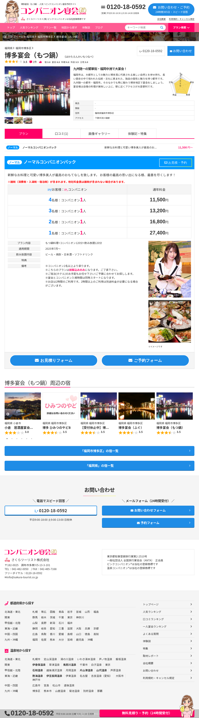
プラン (23, 133)
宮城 (78, 612)
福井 (69, 623)
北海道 (8, 612)
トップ (11, 27)
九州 (7, 639)
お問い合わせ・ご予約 (171, 9)
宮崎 (69, 639)
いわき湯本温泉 (86, 659)
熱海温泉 (37, 676)
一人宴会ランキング (155, 627)
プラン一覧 (49, 27)
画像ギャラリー (99, 133)
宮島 (46, 685)
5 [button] (26, 438)
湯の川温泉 (67, 659)
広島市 (36, 685)
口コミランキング (153, 619)
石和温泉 (37, 670)
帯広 (43, 612)
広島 (35, 634)
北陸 (17, 623)
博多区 (36, 691)
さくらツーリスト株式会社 (30, 560)
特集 (145, 649)
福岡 (35, 639)
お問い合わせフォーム (148, 510)
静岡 (35, 628)
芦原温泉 (115, 670)
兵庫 (87, 628)
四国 (15, 634)
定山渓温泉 (50, 659)
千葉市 (84, 664)
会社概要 (161, 18)
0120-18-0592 (126, 6)
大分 (61, 639)
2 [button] (12, 438)
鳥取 (43, 634)
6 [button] (31, 438)
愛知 (52, 628)
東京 (69, 617)
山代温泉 (101, 670)
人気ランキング (29, 27)
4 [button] (21, 438)
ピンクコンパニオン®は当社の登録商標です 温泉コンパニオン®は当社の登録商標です (133, 567)
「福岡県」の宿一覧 (99, 466)
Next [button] (191, 414)
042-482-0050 (20, 569)
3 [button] (16, 438)
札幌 (35, 612)
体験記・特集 (137, 133)
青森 (61, 612)
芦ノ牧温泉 (105, 659)
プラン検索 (179, 27)
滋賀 (69, 628)
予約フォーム (148, 523)
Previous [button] (7, 414)
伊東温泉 (71, 676)
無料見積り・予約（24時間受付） (147, 712)
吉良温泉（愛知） (101, 676)
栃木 (43, 617)
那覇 (99, 691)
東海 (7, 628)
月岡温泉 (71, 670)
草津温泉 (54, 664)
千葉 (61, 617)
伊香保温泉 (39, 664)
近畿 (15, 628)
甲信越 (8, 623)
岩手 (69, 612)
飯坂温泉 (121, 659)
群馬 (35, 617)
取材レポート (151, 656)
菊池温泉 (74, 691)
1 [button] (7, 438)
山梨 (35, 623)
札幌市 (36, 659)
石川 (61, 623)
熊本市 (48, 691)
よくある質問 (151, 634)
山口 (78, 634)
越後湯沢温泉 (54, 670)
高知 (96, 634)
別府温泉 (88, 691)
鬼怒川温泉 (69, 664)
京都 (96, 628)
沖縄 (15, 639)
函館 (52, 612)
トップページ (15, 37)
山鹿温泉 (60, 691)
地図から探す (69, 27)
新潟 (52, 623)
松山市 (56, 685)
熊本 (52, 639)
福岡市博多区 (46, 37)
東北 (17, 612)
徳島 (87, 634)
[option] (37, 90)
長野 (43, 623)
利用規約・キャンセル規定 (181, 18)
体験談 (86, 27)
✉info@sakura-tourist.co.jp (21, 577)
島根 (69, 634)
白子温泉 (96, 664)
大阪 (78, 628)
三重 (61, 628)
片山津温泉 (86, 670)
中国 (7, 634)
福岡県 (32, 37)
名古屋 (84, 676)
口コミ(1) (61, 133)
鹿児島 (80, 639)
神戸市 (36, 679)
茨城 (52, 617)
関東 (7, 617)
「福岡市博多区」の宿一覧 (99, 451)
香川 (52, 634)
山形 (87, 612)
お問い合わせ (180, 51)
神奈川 (80, 617)
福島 (96, 612)
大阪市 (120, 676)
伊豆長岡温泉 (54, 676)
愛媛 (61, 634)
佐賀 (43, 639)
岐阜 (43, 628)
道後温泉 (69, 685)
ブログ (99, 27)
